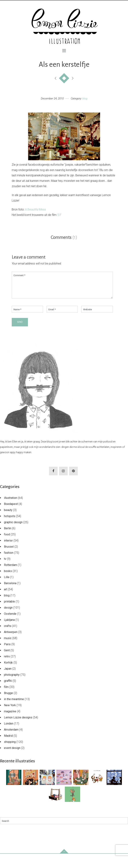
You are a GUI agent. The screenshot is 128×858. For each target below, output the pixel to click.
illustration (10, 502)
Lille (6, 581)
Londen (8, 728)
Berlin (7, 532)
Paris (7, 648)
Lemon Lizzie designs (18, 721)
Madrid (8, 740)
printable (9, 606)
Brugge (8, 697)
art (5, 593)
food (7, 538)
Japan (8, 673)
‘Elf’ (59, 215)
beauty (8, 514)
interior (8, 545)
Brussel (9, 551)
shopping (10, 746)
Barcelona (10, 587)
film (6, 691)
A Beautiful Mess (35, 209)
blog (84, 98)
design (8, 612)
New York (10, 709)
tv (5, 563)
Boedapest (11, 508)
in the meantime (14, 703)
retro (7, 660)
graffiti (8, 685)
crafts (7, 630)
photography (12, 679)
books (8, 575)
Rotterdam (10, 569)
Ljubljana (9, 624)
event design (12, 752)
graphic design (13, 526)
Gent (7, 654)
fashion (8, 557)
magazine (10, 715)
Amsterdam (11, 734)
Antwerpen (10, 636)
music (8, 642)
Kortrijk (8, 667)
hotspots (9, 520)
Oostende (10, 618)
